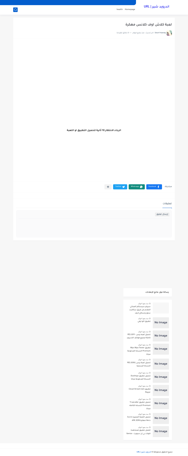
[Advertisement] (94, 64)
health (120, 9)
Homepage (130, 9)
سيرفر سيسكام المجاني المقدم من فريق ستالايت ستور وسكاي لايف (140, 310)
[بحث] (15, 9)
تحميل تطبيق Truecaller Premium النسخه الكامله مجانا (140, 405)
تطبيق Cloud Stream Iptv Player (140, 390)
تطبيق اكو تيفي (144, 322)
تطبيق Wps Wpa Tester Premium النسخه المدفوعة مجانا (139, 351)
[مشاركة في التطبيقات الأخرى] (108, 186)
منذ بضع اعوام (143, 303)
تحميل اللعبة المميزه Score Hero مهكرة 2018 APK (139, 418)
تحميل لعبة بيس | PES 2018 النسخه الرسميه (139, 364)
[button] (154, 186)
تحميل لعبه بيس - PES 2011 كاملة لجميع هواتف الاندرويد (139, 336)
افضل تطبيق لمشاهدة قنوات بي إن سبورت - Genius (138, 432)
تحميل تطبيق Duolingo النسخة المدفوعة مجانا (141, 377)
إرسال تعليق (162, 214)
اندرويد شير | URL (156, 7)
